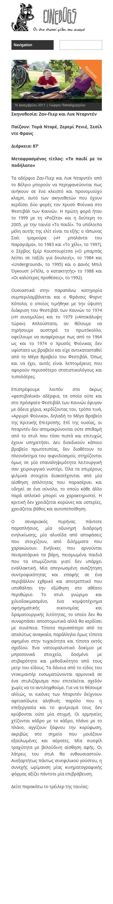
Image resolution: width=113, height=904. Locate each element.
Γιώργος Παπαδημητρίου (67, 105)
